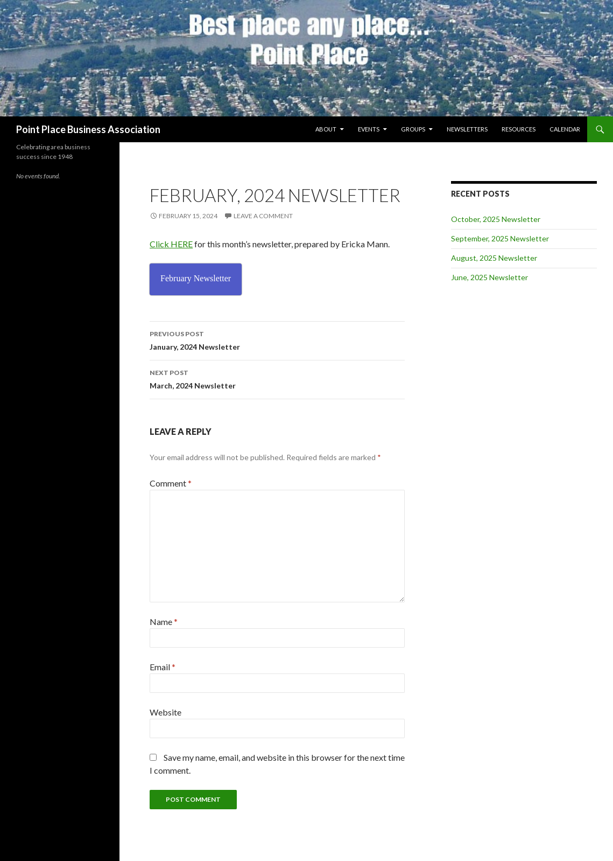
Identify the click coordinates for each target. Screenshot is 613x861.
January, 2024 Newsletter (277, 339)
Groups (413, 129)
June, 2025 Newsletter (489, 277)
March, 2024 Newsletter (277, 378)
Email (162, 667)
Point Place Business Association (88, 129)
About (325, 129)
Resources (519, 129)
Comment (171, 483)
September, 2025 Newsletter (500, 238)
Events (368, 129)
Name (164, 621)
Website (165, 712)
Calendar (564, 129)
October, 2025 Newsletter (495, 219)
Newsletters (467, 129)
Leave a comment (263, 216)
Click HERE (171, 244)
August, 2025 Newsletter (494, 257)
